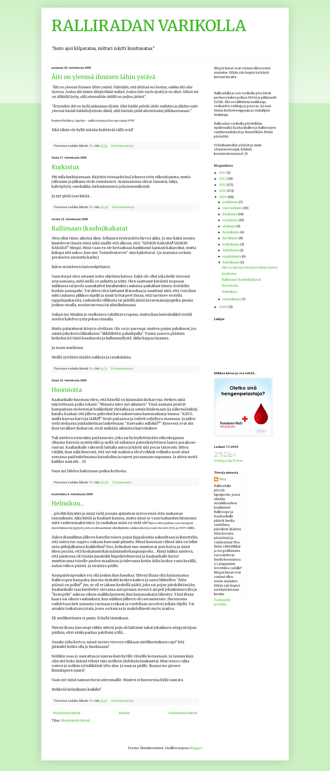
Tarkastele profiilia (222, 602)
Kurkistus (65, 167)
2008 (223, 307)
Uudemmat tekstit (66, 713)
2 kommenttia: (122, 482)
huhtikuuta (231, 250)
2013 (223, 173)
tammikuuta (232, 299)
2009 (223, 197)
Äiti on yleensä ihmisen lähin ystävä (103, 77)
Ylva (222, 479)
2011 (223, 185)
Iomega (220, 460)
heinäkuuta (231, 232)
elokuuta (229, 226)
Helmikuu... (68, 503)
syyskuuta (230, 220)
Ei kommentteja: (123, 146)
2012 (223, 179)
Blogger (195, 748)
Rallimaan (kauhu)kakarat (90, 228)
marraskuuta (232, 208)
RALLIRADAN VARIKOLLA (149, 25)
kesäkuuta (230, 238)
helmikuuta (231, 262)
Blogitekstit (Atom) (75, 720)
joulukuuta (230, 202)
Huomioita (67, 389)
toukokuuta (231, 244)
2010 (223, 191)
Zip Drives (235, 460)
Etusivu (124, 713)
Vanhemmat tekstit (182, 713)
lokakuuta (230, 214)
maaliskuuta (232, 256)
